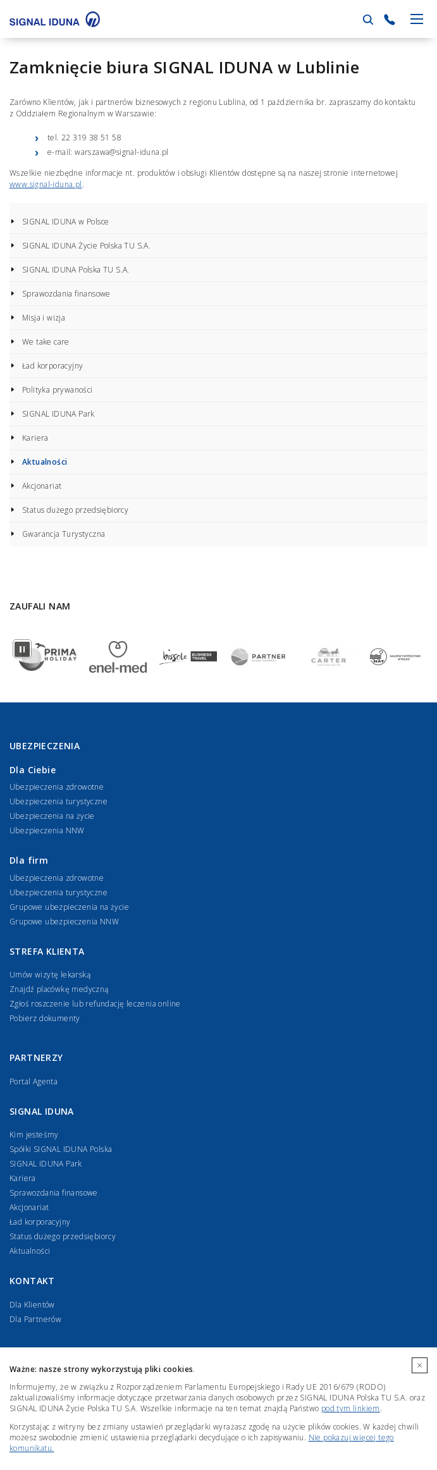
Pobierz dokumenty (44, 1018)
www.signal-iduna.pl (45, 184)
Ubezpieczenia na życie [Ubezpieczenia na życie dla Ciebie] (52, 816)
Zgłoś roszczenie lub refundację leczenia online (95, 1003)
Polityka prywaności (57, 389)
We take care (46, 341)
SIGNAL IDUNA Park (58, 413)
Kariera (35, 437)
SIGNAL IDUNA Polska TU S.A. (76, 269)
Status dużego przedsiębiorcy (75, 510)
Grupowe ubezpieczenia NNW (64, 921)
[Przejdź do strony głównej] (54, 19)
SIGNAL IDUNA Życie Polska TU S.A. (86, 245)
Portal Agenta (33, 1081)
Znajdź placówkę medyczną (59, 989)
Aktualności (44, 461)
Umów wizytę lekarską (49, 974)
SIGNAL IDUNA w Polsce (65, 221)
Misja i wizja (43, 317)
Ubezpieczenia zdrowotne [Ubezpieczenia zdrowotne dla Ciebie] (56, 786)
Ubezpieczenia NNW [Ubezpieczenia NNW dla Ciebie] (47, 830)
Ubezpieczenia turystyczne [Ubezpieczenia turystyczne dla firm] (58, 892)
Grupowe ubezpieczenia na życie (69, 907)
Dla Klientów (32, 1304)
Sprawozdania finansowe (66, 293)
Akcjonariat (41, 486)
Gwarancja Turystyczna (63, 534)
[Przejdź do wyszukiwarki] (368, 19)
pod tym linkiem (350, 1408)
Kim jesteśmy (34, 1134)
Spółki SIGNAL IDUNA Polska (60, 1149)
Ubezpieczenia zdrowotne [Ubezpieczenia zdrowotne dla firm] (56, 878)
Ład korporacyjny (52, 365)
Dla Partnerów (35, 1319)
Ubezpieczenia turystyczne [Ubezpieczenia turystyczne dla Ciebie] (58, 801)
